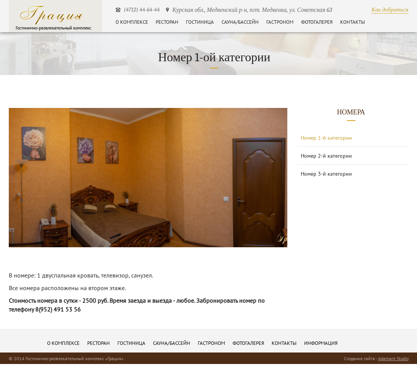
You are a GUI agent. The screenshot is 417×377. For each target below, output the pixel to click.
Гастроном (279, 22)
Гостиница (200, 22)
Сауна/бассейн (240, 22)
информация (320, 343)
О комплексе (132, 22)
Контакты (352, 22)
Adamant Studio (393, 358)
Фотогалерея (316, 22)
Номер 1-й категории (326, 137)
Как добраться (390, 9)
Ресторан (167, 22)
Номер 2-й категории (326, 155)
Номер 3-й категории (326, 173)
